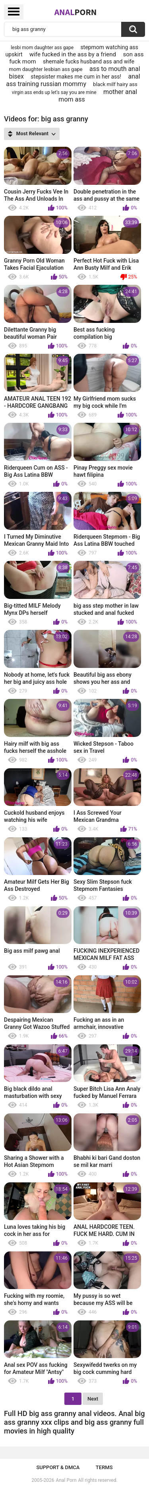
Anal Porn (66, 1480)
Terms (104, 1467)
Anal (75, 11)
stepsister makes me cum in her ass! (76, 76)
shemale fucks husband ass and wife (88, 61)
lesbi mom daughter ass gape (42, 47)
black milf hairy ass (115, 84)
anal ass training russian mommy (73, 80)
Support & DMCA (57, 1467)
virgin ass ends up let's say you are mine (54, 92)
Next (92, 1399)
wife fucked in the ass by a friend (72, 54)
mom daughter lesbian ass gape (45, 69)
